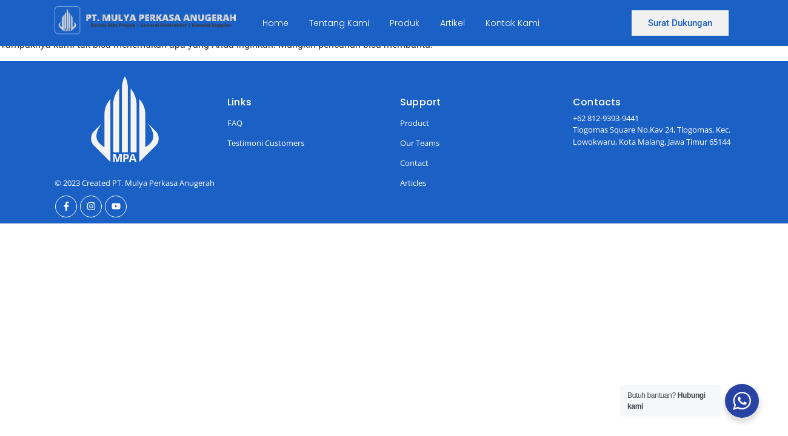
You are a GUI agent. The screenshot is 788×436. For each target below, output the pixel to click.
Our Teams (419, 142)
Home (275, 23)
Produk (404, 23)
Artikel (452, 23)
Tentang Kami (339, 23)
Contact (414, 162)
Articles (413, 182)
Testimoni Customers (265, 142)
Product (414, 122)
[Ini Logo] (145, 21)
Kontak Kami (512, 23)
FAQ (234, 122)
